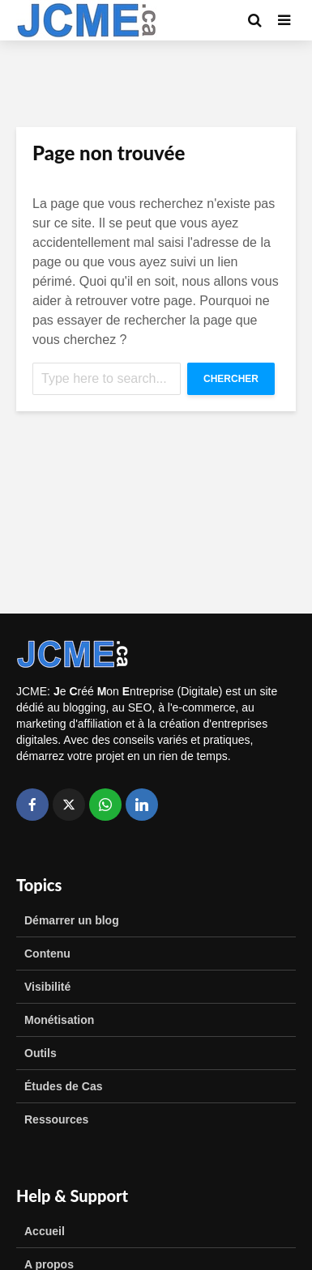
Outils (40, 1053)
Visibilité (47, 986)
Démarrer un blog (71, 920)
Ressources (56, 1119)
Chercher (231, 378)
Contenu (47, 953)
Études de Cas (63, 1086)
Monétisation (59, 1019)
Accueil (44, 1231)
